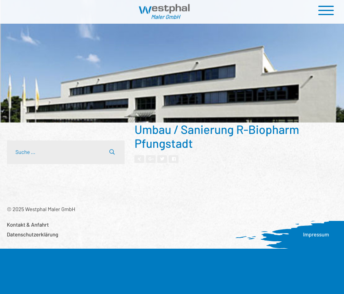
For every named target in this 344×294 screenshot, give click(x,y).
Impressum (316, 234)
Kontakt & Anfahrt (28, 224)
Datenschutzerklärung (32, 234)
